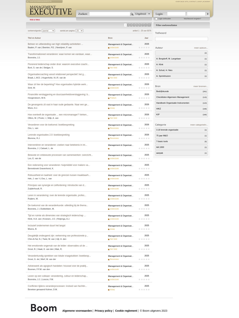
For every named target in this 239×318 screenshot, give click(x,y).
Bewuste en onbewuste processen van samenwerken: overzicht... (60, 155)
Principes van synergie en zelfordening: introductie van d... (57, 185)
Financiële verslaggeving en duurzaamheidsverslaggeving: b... (59, 94)
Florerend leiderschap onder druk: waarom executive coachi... (58, 64)
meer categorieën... (199, 125)
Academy (206, 1)
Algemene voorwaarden (77, 310)
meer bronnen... (200, 86)
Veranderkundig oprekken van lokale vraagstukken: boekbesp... (59, 256)
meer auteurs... (201, 48)
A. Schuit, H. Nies (182, 70)
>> (149, 25)
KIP (182, 114)
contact (192, 1)
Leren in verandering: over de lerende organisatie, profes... (57, 195)
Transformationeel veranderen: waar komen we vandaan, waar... (60, 54)
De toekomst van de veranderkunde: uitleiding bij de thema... (58, 205)
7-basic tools (182, 141)
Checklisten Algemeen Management (182, 97)
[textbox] (109, 14)
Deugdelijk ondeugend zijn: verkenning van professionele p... (58, 235)
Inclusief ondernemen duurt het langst (46, 225)
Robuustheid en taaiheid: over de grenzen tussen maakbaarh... (59, 175)
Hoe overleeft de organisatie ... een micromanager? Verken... (58, 114)
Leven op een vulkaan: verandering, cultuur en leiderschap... (58, 276)
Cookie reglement (126, 310)
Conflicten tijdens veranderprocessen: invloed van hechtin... (57, 286)
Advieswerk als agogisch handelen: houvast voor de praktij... (58, 266)
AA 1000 (182, 147)
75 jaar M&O (182, 135)
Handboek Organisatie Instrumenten (182, 103)
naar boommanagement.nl (41, 1)
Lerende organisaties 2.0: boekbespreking (49, 135)
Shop (200, 1)
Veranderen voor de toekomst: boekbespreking (51, 124)
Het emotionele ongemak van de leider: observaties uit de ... (58, 245)
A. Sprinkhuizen (182, 76)
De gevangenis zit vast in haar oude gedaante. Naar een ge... (58, 104)
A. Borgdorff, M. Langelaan (182, 59)
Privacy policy (103, 310)
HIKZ (182, 109)
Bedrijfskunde (182, 91)
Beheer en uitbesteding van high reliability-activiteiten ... (55, 44)
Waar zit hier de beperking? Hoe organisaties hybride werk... (58, 84)
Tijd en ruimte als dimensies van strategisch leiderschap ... (57, 215)
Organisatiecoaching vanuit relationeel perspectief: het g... (57, 74)
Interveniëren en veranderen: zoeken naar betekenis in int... (57, 145)
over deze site (182, 1)
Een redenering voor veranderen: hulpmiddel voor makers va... (59, 165)
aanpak (182, 153)
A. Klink (182, 64)
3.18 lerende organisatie (182, 130)
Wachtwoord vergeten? (192, 19)
